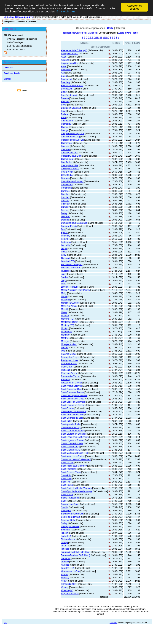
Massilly (65, 309)
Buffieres (65, 114)
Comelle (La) (67, 184)
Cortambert (66, 187)
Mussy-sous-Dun (69, 344)
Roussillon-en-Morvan (71, 382)
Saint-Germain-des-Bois (72, 414)
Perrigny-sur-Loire (69, 360)
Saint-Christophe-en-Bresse (74, 395)
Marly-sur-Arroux (69, 306)
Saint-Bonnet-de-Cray (71, 389)
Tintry (63, 545)
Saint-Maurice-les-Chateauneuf (76, 459)
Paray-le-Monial (68, 354)
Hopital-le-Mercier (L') (71, 267)
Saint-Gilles (66, 421)
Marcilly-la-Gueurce (70, 302)
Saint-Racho (67, 485)
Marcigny (65, 299)
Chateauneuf (67, 159)
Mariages (92, 32)
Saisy (63, 501)
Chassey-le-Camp (69, 152)
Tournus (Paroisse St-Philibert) (75, 555)
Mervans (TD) (67, 318)
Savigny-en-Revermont (72, 513)
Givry (63, 255)
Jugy (63, 280)
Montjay (65, 328)
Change (65, 130)
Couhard (65, 200)
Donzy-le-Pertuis (69, 226)
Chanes (64, 127)
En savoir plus (66, 11)
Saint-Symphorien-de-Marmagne (76, 491)
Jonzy (64, 274)
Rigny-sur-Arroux (69, 373)
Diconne (65, 219)
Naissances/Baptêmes (74, 32)
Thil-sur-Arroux (68, 539)
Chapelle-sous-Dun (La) (72, 139)
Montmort (65, 334)
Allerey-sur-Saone (69, 53)
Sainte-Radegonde (70, 497)
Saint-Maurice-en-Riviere (73, 456)
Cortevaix (65, 191)
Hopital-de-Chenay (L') (71, 264)
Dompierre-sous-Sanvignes (74, 223)
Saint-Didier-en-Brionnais (73, 401)
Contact (7, 79)
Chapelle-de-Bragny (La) (72, 133)
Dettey (64, 213)
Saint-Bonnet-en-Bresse (72, 392)
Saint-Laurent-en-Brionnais (74, 433)
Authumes (66, 69)
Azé (63, 72)
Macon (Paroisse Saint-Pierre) (75, 290)
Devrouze (65, 216)
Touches (65, 548)
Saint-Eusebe (67, 408)
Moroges (65, 341)
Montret (64, 338)
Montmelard (66, 331)
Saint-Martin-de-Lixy (70, 449)
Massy (64, 312)
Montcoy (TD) (67, 325)
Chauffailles (66, 162)
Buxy (63, 117)
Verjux (64, 580)
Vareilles (65, 564)
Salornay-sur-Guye (70, 504)
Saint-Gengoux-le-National (73, 411)
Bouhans (65, 101)
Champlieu (66, 123)
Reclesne (65, 370)
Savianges (66, 510)
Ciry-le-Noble (67, 171)
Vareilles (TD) (67, 568)
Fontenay (65, 235)
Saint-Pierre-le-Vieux (71, 472)
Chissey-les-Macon (70, 168)
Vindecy (65, 587)
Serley (64, 523)
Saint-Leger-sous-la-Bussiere (75, 437)
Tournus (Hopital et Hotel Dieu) (75, 552)
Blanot (64, 92)
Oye (63, 350)
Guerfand (65, 258)
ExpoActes (113, 622)
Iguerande (66, 270)
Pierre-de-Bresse (69, 363)
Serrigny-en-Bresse (70, 526)
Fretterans (66, 242)
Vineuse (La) (67, 590)
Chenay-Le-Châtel (69, 165)
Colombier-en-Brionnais (72, 181)
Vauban (64, 574)
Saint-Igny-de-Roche (71, 424)
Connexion (8, 67)
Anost (64, 66)
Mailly (64, 293)
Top (5, 622)
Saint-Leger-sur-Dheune (72, 440)
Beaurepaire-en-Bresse (72, 85)
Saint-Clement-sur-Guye (72, 398)
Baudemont (66, 79)
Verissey (65, 577)
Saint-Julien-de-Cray (70, 427)
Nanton (64, 347)
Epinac (64, 232)
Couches (65, 197)
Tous (135, 32)
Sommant (65, 529)
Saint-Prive (66, 478)
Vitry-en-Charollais (70, 593)
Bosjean (65, 98)
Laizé (63, 283)
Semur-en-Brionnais (70, 517)
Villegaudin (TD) (68, 584)
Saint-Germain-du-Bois (72, 417)
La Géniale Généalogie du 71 (18, 17)
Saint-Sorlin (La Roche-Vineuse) (76, 488)
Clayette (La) (67, 175)
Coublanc (65, 194)
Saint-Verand (67, 494)
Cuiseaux (65, 203)
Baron (64, 76)
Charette (65, 146)
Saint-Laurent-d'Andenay (73, 430)
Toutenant (66, 558)
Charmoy (65, 149)
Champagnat (67, 120)
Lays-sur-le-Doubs (70, 286)
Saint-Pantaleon (68, 469)
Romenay (65, 379)
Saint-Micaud (67, 462)
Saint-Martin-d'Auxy (70, 446)
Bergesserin (67, 88)
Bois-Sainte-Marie (69, 95)
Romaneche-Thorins (70, 376)
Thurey (64, 542)
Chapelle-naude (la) (70, 136)
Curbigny (65, 207)
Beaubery (65, 82)
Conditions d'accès (12, 73)
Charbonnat (66, 143)
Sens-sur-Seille (68, 520)
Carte (110, 27)
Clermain (65, 178)
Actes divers (124, 32)
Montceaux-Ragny (69, 322)
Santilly (64, 507)
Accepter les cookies (134, 7)
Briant (64, 111)
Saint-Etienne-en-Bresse (72, 405)
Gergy (64, 248)
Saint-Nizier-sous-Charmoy (74, 465)
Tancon (64, 533)
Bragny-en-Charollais (71, 108)
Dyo (63, 229)
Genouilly (65, 245)
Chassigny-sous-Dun (71, 155)
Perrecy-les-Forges (70, 357)
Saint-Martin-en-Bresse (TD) (74, 453)
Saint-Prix (65, 481)
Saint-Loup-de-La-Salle (72, 443)
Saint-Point (66, 475)
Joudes (64, 277)
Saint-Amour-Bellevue (71, 386)
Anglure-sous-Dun (69, 63)
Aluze (63, 56)
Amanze (65, 60)
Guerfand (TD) (68, 261)
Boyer (64, 104)
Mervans (65, 315)
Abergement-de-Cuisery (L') (74, 50)
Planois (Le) (67, 366)
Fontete (64, 239)
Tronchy (65, 561)
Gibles (64, 251)
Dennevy (65, 210)
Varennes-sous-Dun (70, 571)
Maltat (64, 296)
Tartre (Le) (66, 536)
